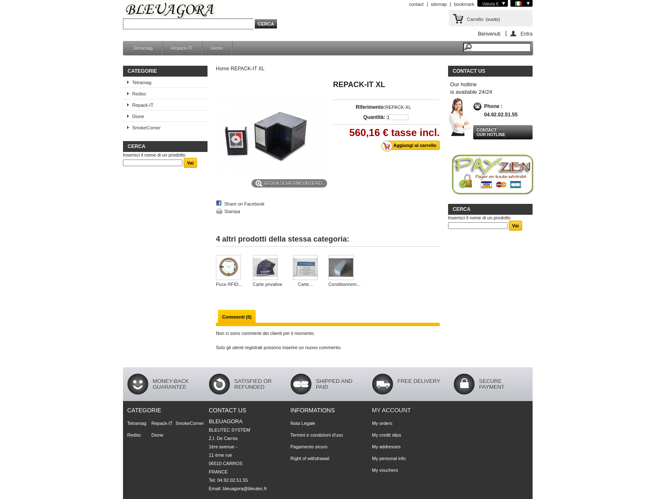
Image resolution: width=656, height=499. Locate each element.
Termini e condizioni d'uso (316, 434)
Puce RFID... (229, 284)
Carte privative (267, 284)
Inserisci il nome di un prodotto (154, 154)
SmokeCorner (146, 127)
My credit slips (386, 434)
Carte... (305, 284)
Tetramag (143, 48)
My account (391, 410)
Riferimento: (370, 107)
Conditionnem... (344, 284)
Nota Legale (302, 423)
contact (416, 4)
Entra (526, 33)
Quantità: (374, 117)
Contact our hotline (491, 132)
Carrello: (475, 19)
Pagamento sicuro (309, 446)
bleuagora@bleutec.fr (245, 488)
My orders (382, 423)
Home (222, 69)
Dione (217, 48)
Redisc (139, 93)
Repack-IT (181, 48)
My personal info (389, 458)
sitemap (439, 4)
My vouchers (385, 470)
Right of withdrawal (309, 458)
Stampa (232, 211)
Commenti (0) (236, 316)
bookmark (464, 4)
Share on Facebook (244, 203)
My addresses (386, 446)
